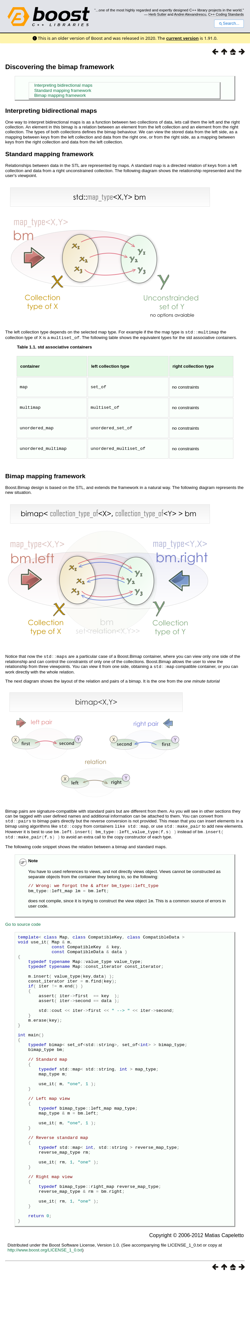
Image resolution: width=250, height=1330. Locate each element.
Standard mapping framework (62, 90)
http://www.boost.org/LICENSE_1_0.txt (44, 1303)
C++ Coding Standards (226, 14)
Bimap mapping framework (60, 95)
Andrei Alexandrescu (190, 14)
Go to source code (23, 920)
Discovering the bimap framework (59, 66)
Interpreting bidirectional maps (63, 85)
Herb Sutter (158, 14)
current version (182, 38)
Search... (229, 23)
